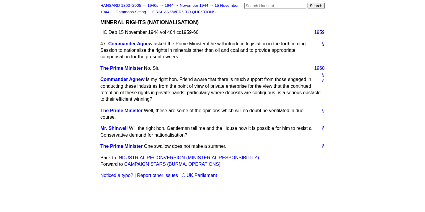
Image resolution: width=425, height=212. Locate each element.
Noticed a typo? (116, 175)
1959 (319, 32)
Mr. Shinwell (114, 128)
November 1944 (195, 5)
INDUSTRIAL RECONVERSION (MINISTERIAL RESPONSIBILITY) (188, 157)
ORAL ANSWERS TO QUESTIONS (183, 12)
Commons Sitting (131, 12)
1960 (319, 68)
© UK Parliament (199, 175)
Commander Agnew (130, 43)
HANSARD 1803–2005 (120, 5)
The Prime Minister (121, 68)
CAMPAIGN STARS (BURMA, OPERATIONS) (172, 164)
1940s (153, 5)
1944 (170, 5)
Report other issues (157, 175)
